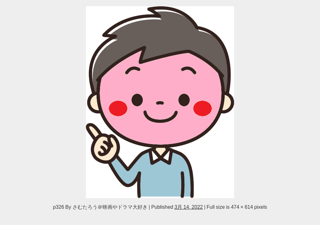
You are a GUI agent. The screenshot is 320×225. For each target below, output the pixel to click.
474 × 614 (242, 206)
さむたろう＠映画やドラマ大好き (110, 206)
